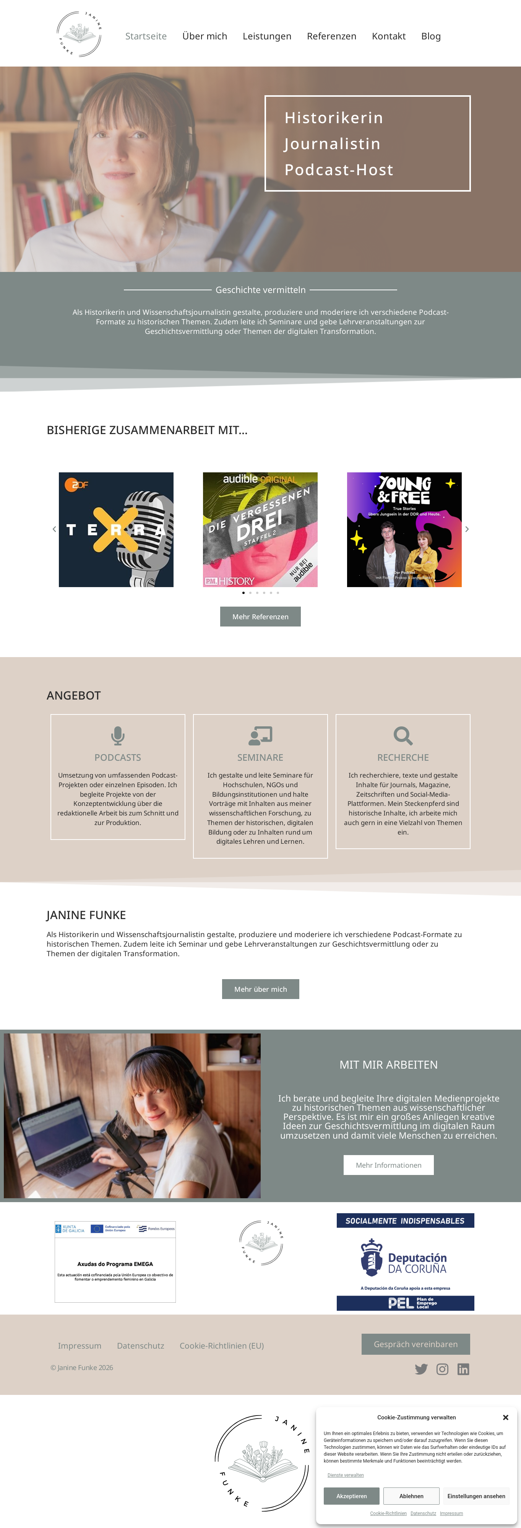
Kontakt (389, 35)
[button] (506, 1417)
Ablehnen (411, 1496)
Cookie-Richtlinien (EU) (222, 1345)
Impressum (451, 1513)
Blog (431, 35)
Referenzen (332, 35)
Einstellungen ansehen (476, 1496)
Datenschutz (423, 1513)
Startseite (146, 35)
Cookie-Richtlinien (388, 1513)
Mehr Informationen (389, 1165)
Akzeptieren (351, 1496)
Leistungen (267, 35)
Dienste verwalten (346, 1475)
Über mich (204, 35)
